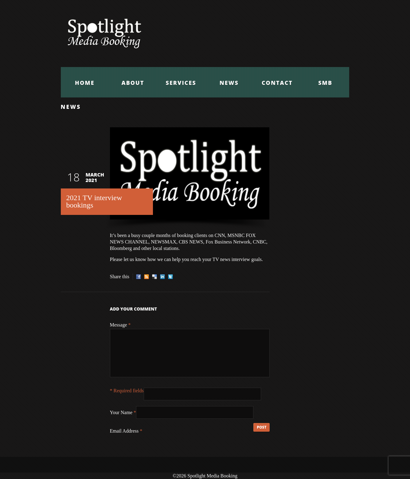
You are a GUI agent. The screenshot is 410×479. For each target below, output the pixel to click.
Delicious (154, 276)
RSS (146, 276)
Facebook (138, 276)
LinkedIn (162, 276)
